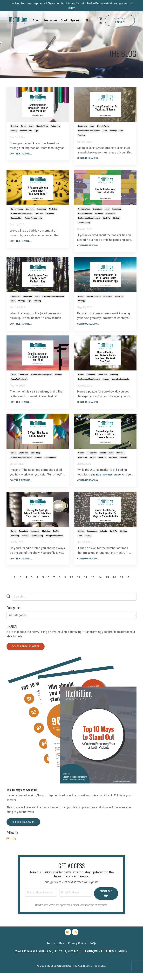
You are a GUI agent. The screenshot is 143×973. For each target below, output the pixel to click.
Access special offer (25, 646)
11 (78, 577)
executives (30, 209)
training (81, 135)
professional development (89, 131)
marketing (53, 209)
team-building (84, 222)
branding (14, 126)
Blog (88, 21)
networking (55, 126)
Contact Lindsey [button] (120, 21)
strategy (14, 131)
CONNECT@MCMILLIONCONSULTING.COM (105, 951)
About (36, 21)
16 (114, 577)
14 (100, 577)
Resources (51, 21)
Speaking (76, 21)
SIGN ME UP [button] (106, 893)
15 (107, 577)
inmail (107, 209)
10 (71, 577)
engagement (15, 296)
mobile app (110, 213)
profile (92, 457)
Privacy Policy (77, 943)
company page (84, 209)
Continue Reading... (21, 153)
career (23, 126)
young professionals (33, 218)
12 (85, 577)
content (81, 531)
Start (64, 21)
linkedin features (85, 213)
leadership (82, 126)
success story (26, 131)
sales (104, 131)
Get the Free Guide (23, 822)
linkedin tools (42, 126)
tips (36, 131)
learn (31, 126)
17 (121, 577)
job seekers (92, 453)
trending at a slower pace (106, 474)
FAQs (93, 943)
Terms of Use (55, 943)
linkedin (103, 531)
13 (93, 577)
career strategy (17, 209)
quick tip (39, 213)
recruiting (50, 213)
